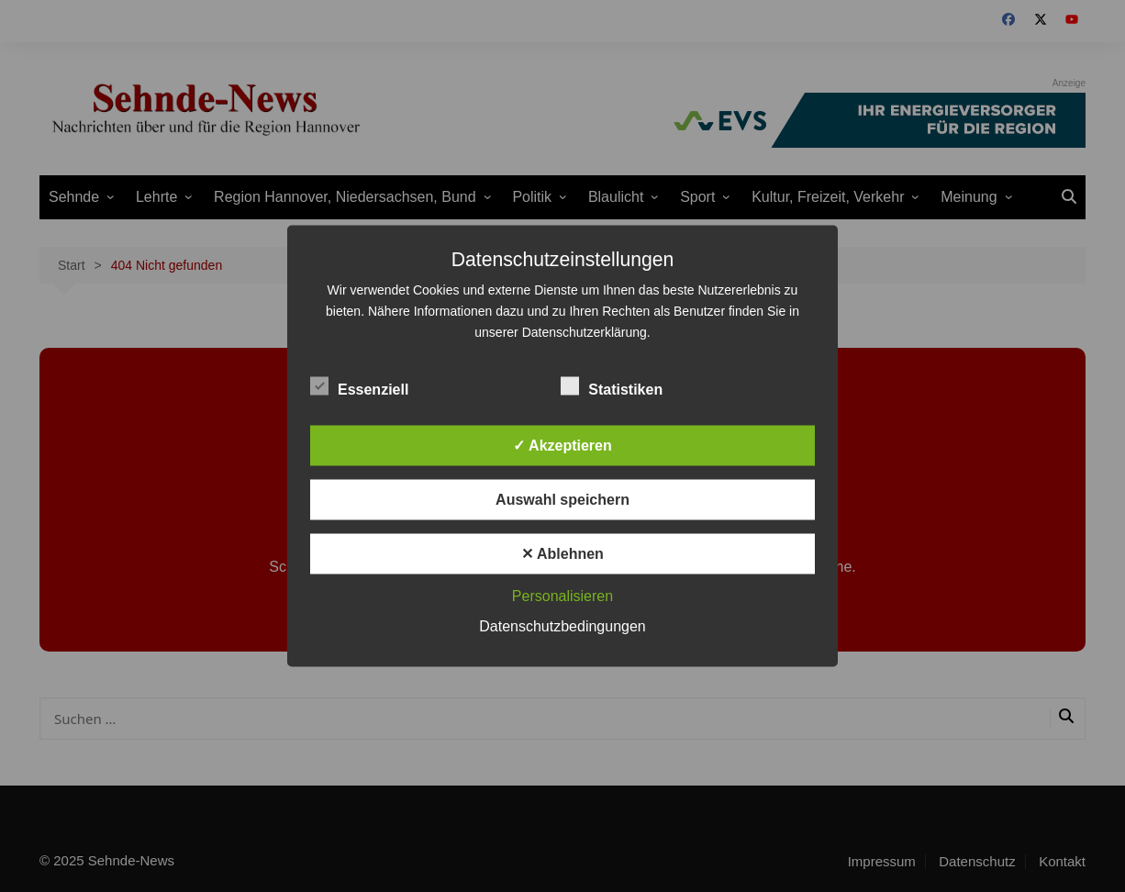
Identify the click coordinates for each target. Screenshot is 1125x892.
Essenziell (359, 386)
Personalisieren (562, 596)
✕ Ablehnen (562, 554)
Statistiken (612, 386)
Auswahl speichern (562, 499)
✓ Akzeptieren (562, 445)
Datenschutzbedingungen (562, 626)
